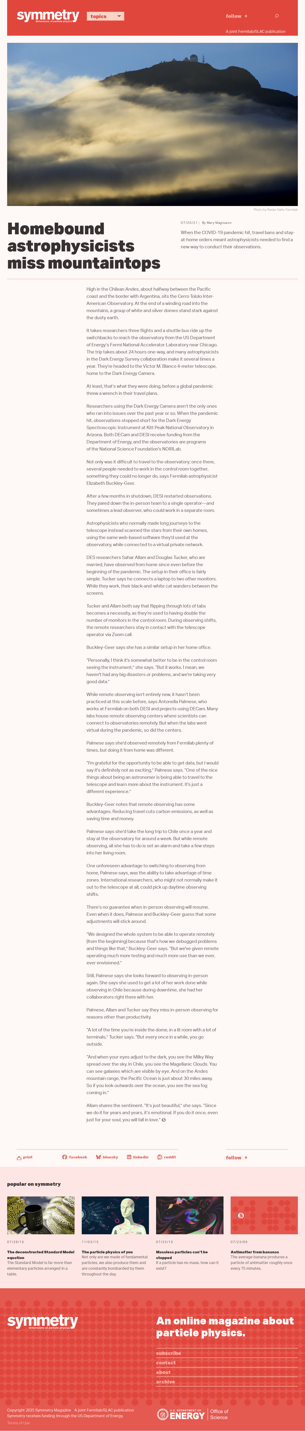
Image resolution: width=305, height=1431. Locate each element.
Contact (166, 1362)
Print (27, 1157)
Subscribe (168, 1353)
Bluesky (107, 1157)
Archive (165, 1381)
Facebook (74, 1157)
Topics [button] (108, 16)
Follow (234, 16)
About (163, 1372)
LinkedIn (137, 1157)
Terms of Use (18, 1423)
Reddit (166, 1157)
